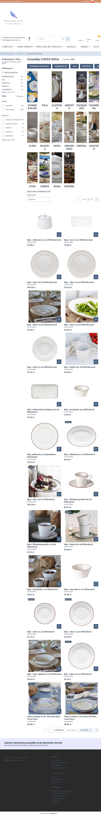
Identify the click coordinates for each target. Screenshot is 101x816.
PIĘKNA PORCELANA (7, 54)
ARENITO (12, 86)
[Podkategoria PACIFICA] (44, 131)
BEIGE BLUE (9, 136)
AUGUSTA (9, 132)
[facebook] (29, 38)
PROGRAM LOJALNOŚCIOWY (61, 793)
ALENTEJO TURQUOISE (13, 120)
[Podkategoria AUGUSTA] (94, 131)
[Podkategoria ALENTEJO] (57, 90)
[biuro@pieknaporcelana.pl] (13, 760)
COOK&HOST (12, 89)
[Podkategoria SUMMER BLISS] (32, 90)
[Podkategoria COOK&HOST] (81, 90)
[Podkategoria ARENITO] (69, 90)
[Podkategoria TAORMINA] (94, 90)
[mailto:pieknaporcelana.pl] (11, 40)
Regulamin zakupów (58, 798)
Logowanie (55, 777)
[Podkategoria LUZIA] (32, 131)
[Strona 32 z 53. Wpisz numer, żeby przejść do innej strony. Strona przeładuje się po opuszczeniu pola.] (88, 199)
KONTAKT (54, 803)
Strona (84, 199)
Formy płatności (56, 760)
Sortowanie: (31, 195)
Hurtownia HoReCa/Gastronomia (62, 791)
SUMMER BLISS (12, 76)
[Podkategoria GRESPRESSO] (69, 131)
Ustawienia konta (57, 782)
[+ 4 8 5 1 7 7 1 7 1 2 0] (15, 757)
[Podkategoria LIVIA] (32, 170)
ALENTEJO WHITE (11, 124)
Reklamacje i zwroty (58, 768)
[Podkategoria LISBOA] (44, 170)
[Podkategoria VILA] (44, 90)
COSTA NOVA (10, 110)
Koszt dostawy (56, 765)
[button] (67, 39)
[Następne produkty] (86, 730)
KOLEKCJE (20, 54)
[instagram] (29, 40)
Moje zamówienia (57, 779)
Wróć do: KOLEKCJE (10, 72)
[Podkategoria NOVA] (57, 131)
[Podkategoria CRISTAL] (81, 131)
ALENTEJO (12, 83)
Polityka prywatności (58, 796)
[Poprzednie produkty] (57, 730)
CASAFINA (9, 106)
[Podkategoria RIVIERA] (69, 170)
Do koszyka (59, 234)
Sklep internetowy (48, 813)
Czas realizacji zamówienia (60, 763)
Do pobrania (55, 801)
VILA (12, 80)
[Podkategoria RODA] (57, 170)
